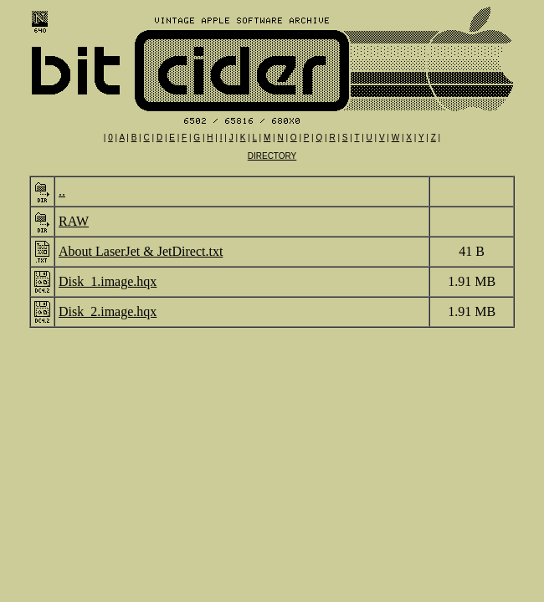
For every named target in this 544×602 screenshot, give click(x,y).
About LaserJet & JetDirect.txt (141, 251)
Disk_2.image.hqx (108, 311)
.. (62, 191)
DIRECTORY (272, 156)
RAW (74, 221)
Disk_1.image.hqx (108, 281)
